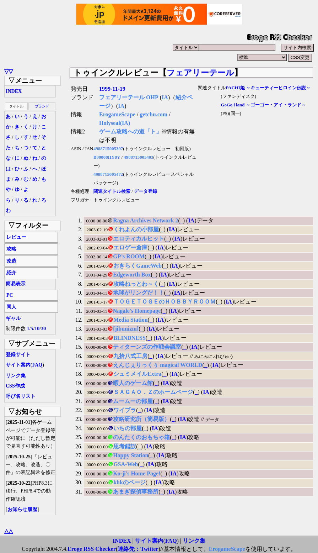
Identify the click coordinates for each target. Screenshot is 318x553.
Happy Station (130, 455)
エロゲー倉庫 (130, 247)
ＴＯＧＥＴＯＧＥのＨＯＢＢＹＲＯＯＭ (164, 302)
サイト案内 (18, 365)
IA (165, 97)
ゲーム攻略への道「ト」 (130, 131)
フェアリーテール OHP (128, 97)
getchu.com (153, 114)
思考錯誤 (124, 446)
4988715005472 (108, 174)
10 (36, 328)
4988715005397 (108, 148)
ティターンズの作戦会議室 (147, 347)
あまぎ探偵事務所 (135, 492)
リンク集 (16, 375)
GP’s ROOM (129, 256)
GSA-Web (125, 464)
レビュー (16, 237)
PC (9, 295)
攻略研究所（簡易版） (141, 419)
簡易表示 (16, 283)
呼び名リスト (21, 396)
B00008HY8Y (106, 157)
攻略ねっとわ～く (136, 284)
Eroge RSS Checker (92, 549)
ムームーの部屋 (133, 401)
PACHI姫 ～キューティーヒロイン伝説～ (268, 87)
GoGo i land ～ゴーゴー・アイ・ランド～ (263, 104)
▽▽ (8, 71)
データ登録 (145, 191)
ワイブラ (124, 410)
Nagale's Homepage (137, 311)
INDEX (14, 91)
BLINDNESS (129, 338)
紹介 (11, 272)
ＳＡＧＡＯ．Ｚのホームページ (153, 392)
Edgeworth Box (132, 275)
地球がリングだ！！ (138, 293)
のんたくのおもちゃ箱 (141, 437)
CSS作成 (15, 386)
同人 (11, 307)
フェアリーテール (200, 72)
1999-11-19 (112, 89)
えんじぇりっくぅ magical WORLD (157, 365)
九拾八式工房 (130, 356)
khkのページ (129, 482)
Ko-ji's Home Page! (136, 473)
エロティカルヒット (138, 239)
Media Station (130, 320)
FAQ (37, 365)
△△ (8, 531)
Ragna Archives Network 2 (145, 220)
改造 (11, 261)
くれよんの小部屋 (136, 229)
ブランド (42, 106)
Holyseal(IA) (114, 123)
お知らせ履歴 (22, 509)
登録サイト (18, 354)
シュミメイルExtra (137, 374)
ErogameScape (117, 114)
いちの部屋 (127, 428)
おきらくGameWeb (137, 266)
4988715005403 (138, 157)
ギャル (13, 318)
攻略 (11, 249)
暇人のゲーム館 (133, 383)
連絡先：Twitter (138, 549)
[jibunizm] (126, 329)
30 (43, 328)
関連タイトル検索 (111, 191)
